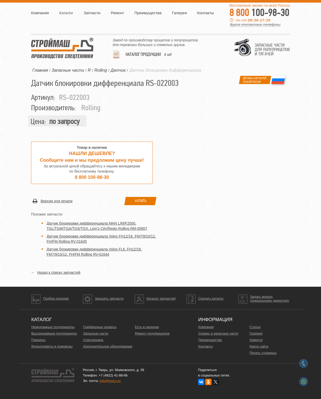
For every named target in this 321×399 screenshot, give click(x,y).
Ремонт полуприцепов (152, 333)
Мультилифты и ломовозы (51, 346)
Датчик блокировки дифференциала (165, 70)
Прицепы (38, 340)
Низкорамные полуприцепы (53, 327)
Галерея (179, 13)
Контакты (205, 13)
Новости (256, 340)
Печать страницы (263, 353)
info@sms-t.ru (110, 381)
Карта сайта (259, 346)
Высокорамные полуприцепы (54, 333)
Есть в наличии (147, 327)
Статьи (255, 327)
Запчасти (92, 13)
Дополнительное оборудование (107, 346)
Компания (40, 13)
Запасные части (95, 333)
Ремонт (117, 13)
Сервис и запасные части (218, 333)
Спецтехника (93, 340)
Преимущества (148, 13)
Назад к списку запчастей (58, 272)
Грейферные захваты (99, 327)
